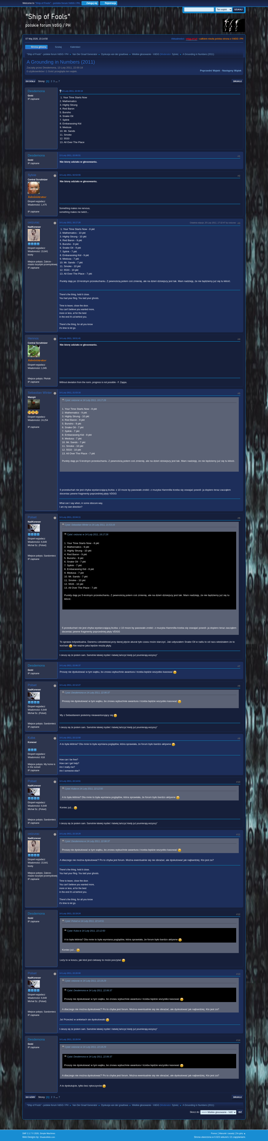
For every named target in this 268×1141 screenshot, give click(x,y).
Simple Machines (47, 1133)
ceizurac (33, 222)
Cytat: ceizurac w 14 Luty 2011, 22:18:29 (85, 980)
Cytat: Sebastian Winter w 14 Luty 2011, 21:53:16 (90, 525)
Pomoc (214, 1133)
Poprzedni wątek (210, 70)
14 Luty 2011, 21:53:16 (70, 392)
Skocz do (194, 1112)
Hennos (33, 338)
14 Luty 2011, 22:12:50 (70, 737)
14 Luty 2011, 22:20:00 (70, 973)
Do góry (30, 1097)
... (56, 81)
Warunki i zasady (226, 1133)
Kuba (31, 737)
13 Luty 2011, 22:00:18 (72, 91)
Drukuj (237, 81)
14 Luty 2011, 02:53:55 (70, 175)
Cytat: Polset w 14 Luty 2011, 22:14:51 (84, 921)
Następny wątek (231, 70)
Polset (32, 517)
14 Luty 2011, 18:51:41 (70, 338)
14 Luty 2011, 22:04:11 (70, 517)
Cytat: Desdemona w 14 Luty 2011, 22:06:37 (87, 692)
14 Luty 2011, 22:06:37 (70, 665)
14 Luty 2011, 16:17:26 (70, 222)
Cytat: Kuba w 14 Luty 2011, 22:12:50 (84, 788)
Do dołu (30, 81)
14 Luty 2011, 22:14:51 (70, 781)
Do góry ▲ (241, 1133)
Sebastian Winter (40, 392)
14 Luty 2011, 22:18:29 (70, 834)
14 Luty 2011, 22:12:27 (70, 685)
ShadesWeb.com (47, 1137)
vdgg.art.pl (191, 38)
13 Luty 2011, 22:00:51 (70, 155)
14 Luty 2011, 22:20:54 (70, 1039)
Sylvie (175, 54)
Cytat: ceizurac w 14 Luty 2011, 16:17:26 (85, 400)
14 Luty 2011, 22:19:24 (70, 913)
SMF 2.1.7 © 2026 (30, 1133)
